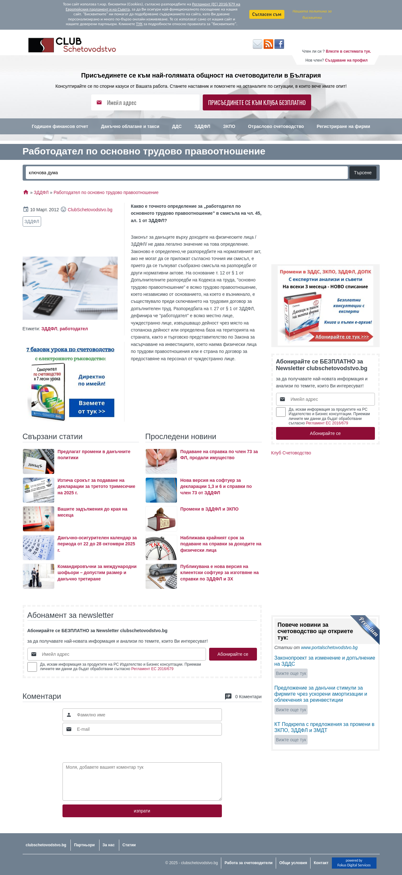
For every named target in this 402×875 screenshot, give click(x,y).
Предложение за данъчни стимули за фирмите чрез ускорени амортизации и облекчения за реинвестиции (320, 694)
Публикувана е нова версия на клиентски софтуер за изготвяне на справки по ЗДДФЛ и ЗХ (219, 572)
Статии (129, 845)
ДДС (177, 126)
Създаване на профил (346, 60)
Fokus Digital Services (353, 865)
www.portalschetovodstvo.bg (329, 647)
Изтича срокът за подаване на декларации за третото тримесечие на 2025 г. (96, 486)
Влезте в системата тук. (348, 51)
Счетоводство (201, 142)
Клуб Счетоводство (291, 452)
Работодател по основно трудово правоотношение (106, 192)
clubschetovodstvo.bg (46, 845)
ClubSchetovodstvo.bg (90, 209)
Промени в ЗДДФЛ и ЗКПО (209, 509)
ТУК (139, 23)
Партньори (84, 845)
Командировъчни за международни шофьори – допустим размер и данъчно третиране (97, 572)
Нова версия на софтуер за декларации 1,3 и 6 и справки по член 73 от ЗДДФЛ (216, 486)
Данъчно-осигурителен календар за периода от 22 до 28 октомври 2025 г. (97, 544)
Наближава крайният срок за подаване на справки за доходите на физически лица (220, 544)
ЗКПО (229, 126)
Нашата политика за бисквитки (312, 14)
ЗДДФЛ (202, 126)
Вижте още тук (291, 673)
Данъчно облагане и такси (130, 126)
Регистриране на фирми (343, 126)
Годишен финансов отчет (60, 126)
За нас (109, 845)
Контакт (321, 863)
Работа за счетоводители (248, 863)
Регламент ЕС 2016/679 (152, 669)
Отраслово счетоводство (276, 126)
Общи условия (293, 863)
